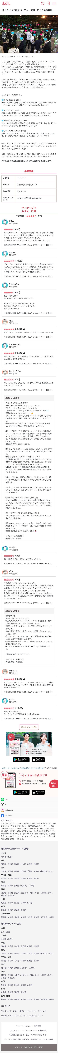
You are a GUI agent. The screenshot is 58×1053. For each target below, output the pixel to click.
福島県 (36, 864)
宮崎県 (36, 917)
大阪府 (16, 893)
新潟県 (3, 879)
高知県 (23, 910)
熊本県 (23, 917)
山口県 (29, 903)
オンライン (32, 1011)
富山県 (10, 879)
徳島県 (3, 910)
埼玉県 (23, 871)
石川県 (16, 879)
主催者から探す (7, 1015)
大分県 (29, 917)
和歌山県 (11, 896)
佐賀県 (10, 917)
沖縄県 (51, 917)
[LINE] (29, 799)
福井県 (23, 879)
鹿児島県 (43, 917)
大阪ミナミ (34, 893)
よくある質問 (47, 1039)
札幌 (9, 857)
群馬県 (16, 871)
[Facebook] (29, 815)
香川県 (10, 910)
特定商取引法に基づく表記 (19, 1035)
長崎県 (16, 917)
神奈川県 (43, 871)
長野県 (36, 879)
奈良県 (3, 896)
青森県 (3, 864)
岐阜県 (3, 886)
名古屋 (23, 886)
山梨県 (29, 879)
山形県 (29, 864)
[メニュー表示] (54, 3)
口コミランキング (21, 1015)
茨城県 (3, 871)
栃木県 (10, 871)
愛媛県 (16, 910)
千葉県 (29, 871)
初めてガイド (6, 1011)
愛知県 (16, 886)
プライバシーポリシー (24, 1026)
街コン (15, 1011)
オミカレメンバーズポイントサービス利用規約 (28, 1030)
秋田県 (23, 864)
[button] (42, 3)
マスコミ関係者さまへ (39, 1035)
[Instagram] (29, 810)
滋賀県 (3, 893)
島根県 (10, 903)
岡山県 (16, 903)
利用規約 (37, 1026)
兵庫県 (43, 893)
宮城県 (16, 864)
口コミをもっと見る (29, 727)
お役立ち (33, 1015)
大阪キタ (24, 893)
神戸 (50, 893)
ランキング (42, 1011)
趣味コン (22, 1011)
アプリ (40, 1015)
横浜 (50, 871)
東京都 (36, 871)
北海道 (3, 857)
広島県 (23, 903)
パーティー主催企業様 (12, 1039)
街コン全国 (5, 932)
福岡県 (3, 917)
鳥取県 (3, 903)
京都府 (10, 893)
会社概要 (25, 1039)
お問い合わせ (36, 1039)
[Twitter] (29, 804)
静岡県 (10, 886)
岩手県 (10, 864)
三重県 (31, 886)
